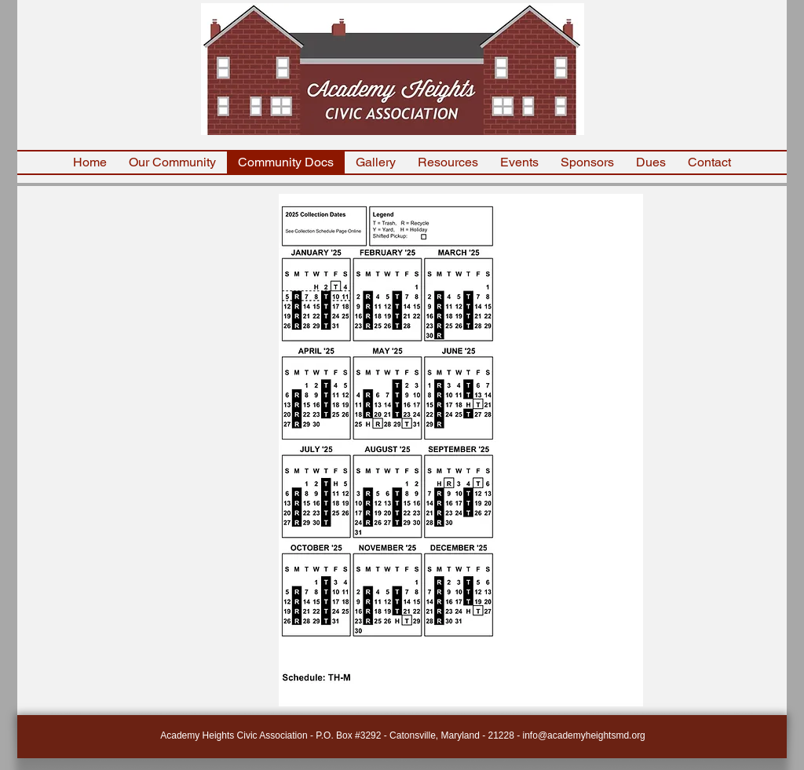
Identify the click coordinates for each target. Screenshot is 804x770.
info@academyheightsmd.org (584, 735)
